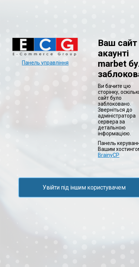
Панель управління (45, 63)
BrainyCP (108, 155)
